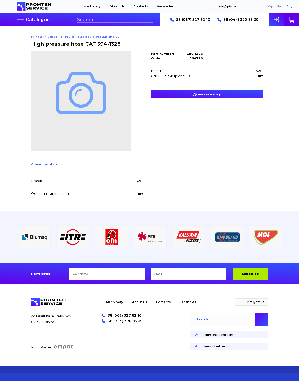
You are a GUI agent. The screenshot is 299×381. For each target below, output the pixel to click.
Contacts (140, 6)
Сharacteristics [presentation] (44, 164)
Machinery (92, 6)
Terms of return (213, 346)
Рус (280, 6)
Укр (270, 6)
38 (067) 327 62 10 (193, 19)
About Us (117, 6)
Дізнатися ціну (207, 94)
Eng (290, 6)
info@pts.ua (227, 6)
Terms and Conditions (218, 334)
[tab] (60, 167)
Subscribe (250, 274)
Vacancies (165, 6)
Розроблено (52, 347)
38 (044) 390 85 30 (241, 19)
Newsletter (40, 273)
